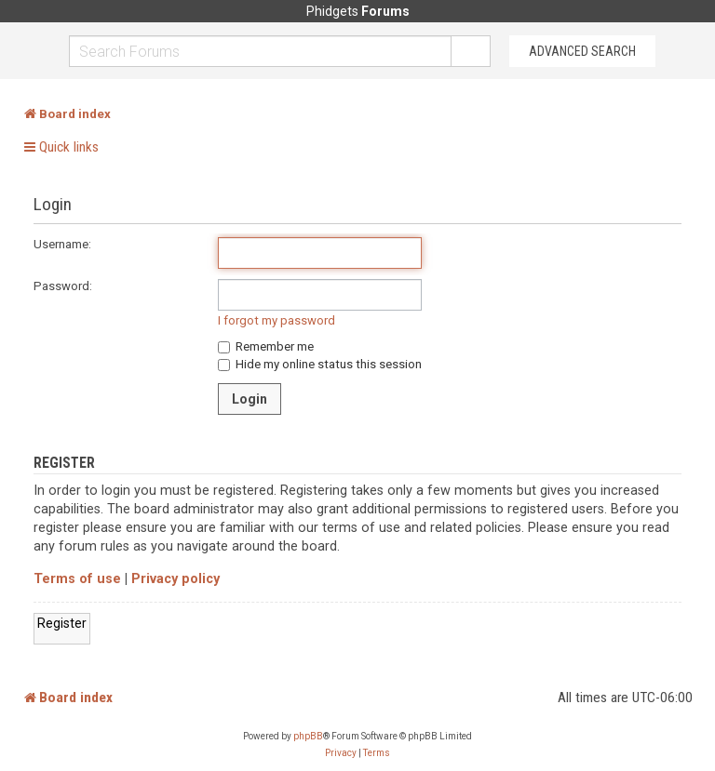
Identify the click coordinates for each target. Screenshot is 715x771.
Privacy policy (175, 579)
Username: (62, 244)
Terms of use (77, 579)
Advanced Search (582, 51)
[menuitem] (341, 753)
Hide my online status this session (320, 364)
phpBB (308, 736)
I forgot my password (276, 320)
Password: (63, 286)
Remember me (266, 346)
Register (62, 623)
